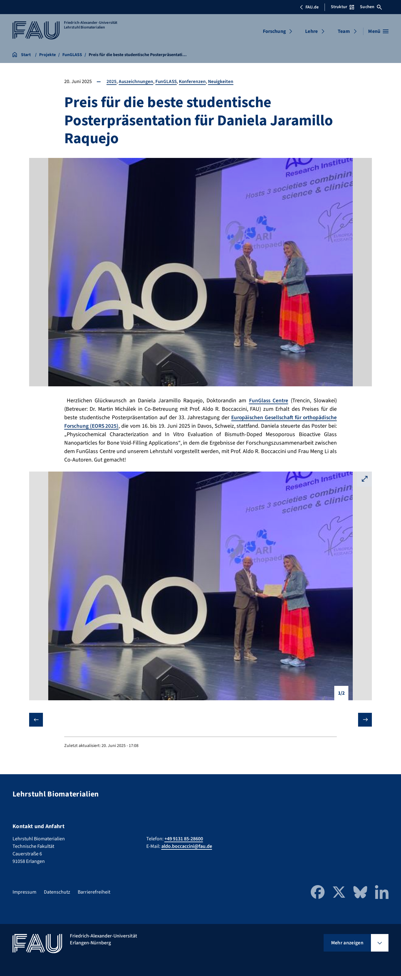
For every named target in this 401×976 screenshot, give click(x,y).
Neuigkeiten (223, 81)
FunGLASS (167, 81)
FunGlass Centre (268, 400)
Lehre (311, 31)
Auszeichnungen (136, 81)
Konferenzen (194, 81)
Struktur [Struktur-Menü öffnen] (342, 7)
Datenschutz (57, 892)
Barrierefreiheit (94, 892)
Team (344, 31)
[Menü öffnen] (378, 31)
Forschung (274, 31)
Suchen (371, 7)
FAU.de (309, 7)
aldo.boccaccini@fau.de (186, 846)
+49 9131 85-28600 (183, 838)
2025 (112, 81)
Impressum (24, 892)
